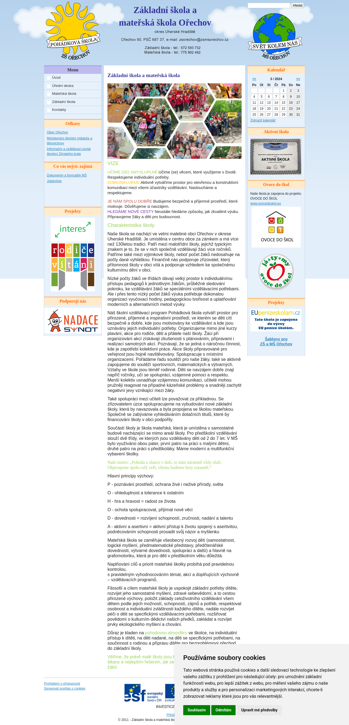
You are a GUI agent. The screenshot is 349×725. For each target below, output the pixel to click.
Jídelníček (54, 181)
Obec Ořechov (57, 132)
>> (298, 79)
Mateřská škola (64, 94)
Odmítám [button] (223, 710)
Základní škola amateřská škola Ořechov (165, 16)
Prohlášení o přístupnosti (62, 684)
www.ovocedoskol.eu (265, 203)
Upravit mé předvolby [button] (259, 710)
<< (254, 79)
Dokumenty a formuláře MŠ (67, 175)
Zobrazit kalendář (263, 120)
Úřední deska (62, 86)
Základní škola (63, 102)
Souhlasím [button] (197, 710)
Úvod (56, 77)
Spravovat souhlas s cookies (64, 688)
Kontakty (59, 110)
